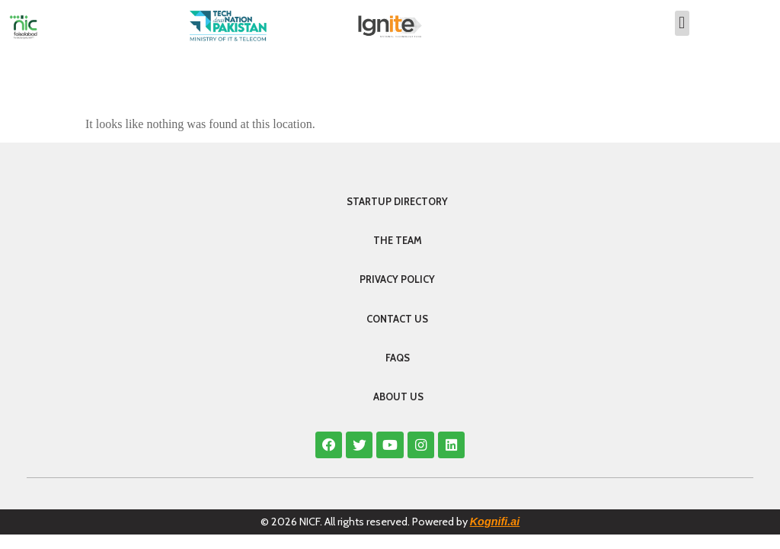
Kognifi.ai (495, 521)
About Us (398, 397)
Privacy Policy (397, 279)
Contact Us (397, 319)
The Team (397, 240)
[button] (682, 23)
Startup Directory (397, 201)
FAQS (397, 358)
